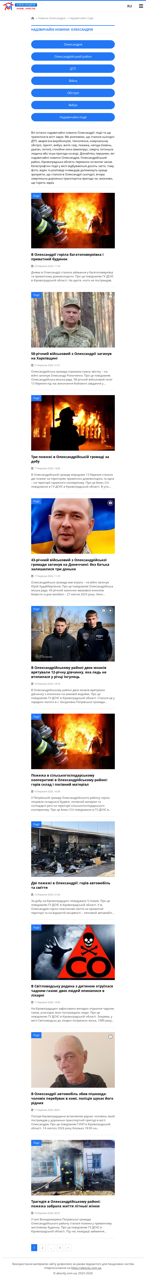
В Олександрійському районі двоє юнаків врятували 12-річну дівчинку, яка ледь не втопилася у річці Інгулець (68, 672)
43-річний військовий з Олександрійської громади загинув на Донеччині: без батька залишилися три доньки (70, 564)
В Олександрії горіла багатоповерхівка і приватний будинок (67, 256)
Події (36, 196)
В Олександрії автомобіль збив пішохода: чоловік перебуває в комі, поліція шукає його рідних (72, 1098)
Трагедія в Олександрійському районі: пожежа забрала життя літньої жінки (66, 1203)
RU (129, 6)
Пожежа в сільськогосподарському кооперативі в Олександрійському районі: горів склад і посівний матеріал (69, 780)
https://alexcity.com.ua (86, 1268)
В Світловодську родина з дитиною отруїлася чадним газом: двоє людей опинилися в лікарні (72, 990)
